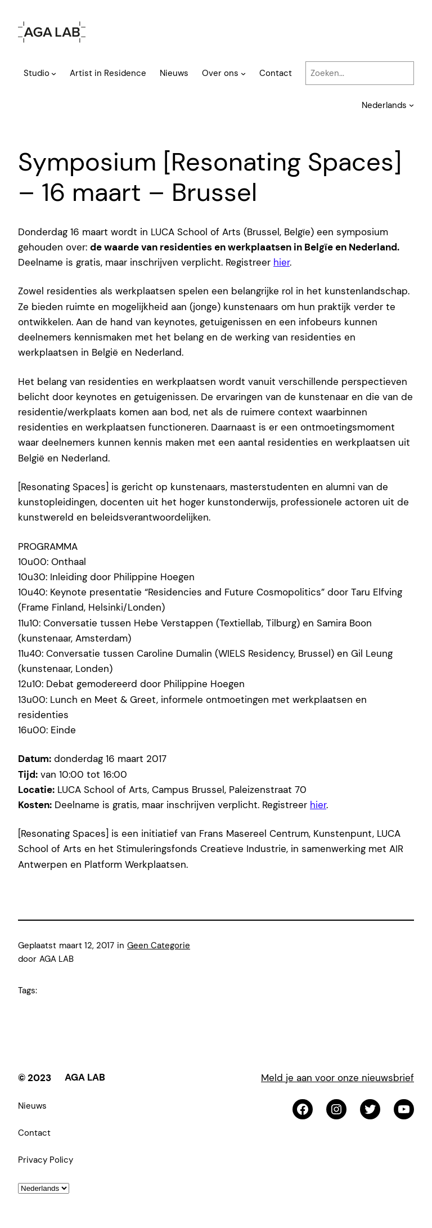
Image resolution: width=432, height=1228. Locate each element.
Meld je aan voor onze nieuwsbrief (337, 1078)
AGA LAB (85, 1077)
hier (281, 262)
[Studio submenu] (53, 73)
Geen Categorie (158, 945)
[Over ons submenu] (243, 73)
